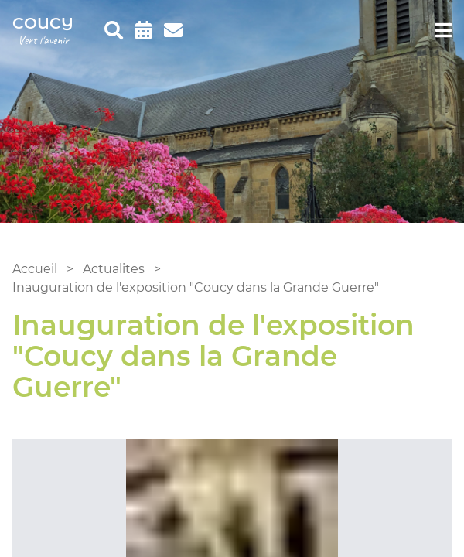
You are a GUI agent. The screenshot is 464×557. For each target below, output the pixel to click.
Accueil (34, 268)
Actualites (114, 268)
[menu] (443, 31)
